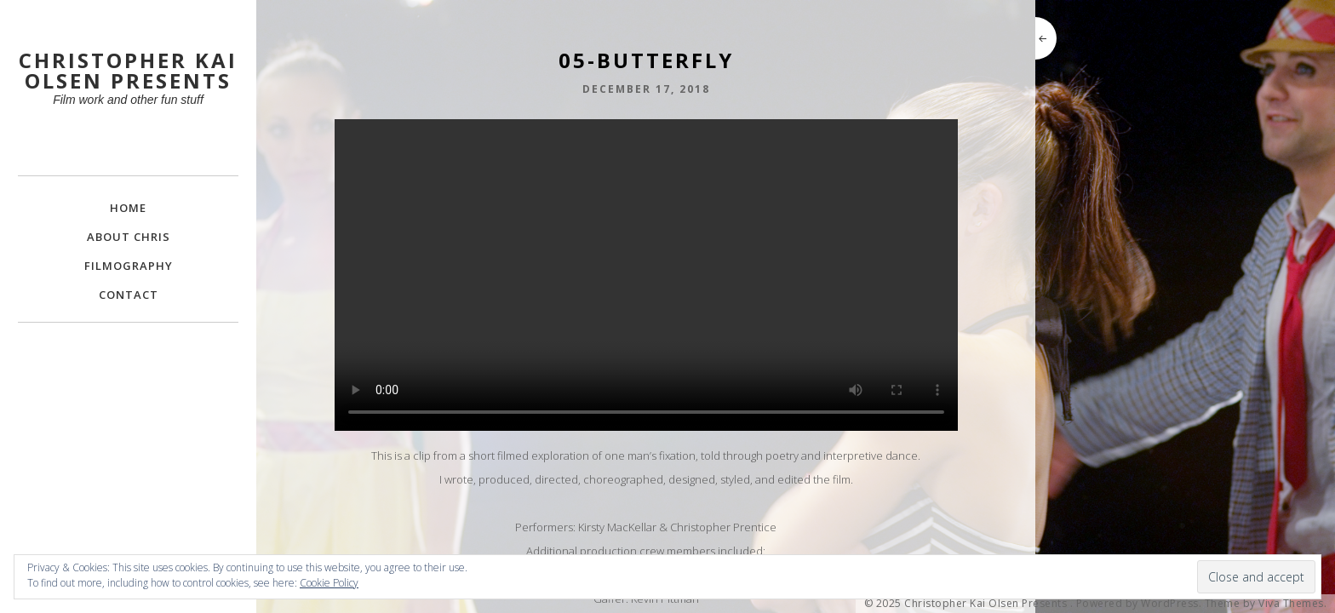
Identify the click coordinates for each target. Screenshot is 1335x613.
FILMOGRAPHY (128, 265)
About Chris (128, 236)
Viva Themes (1291, 604)
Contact (128, 294)
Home (128, 207)
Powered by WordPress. (1139, 604)
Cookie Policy (329, 583)
